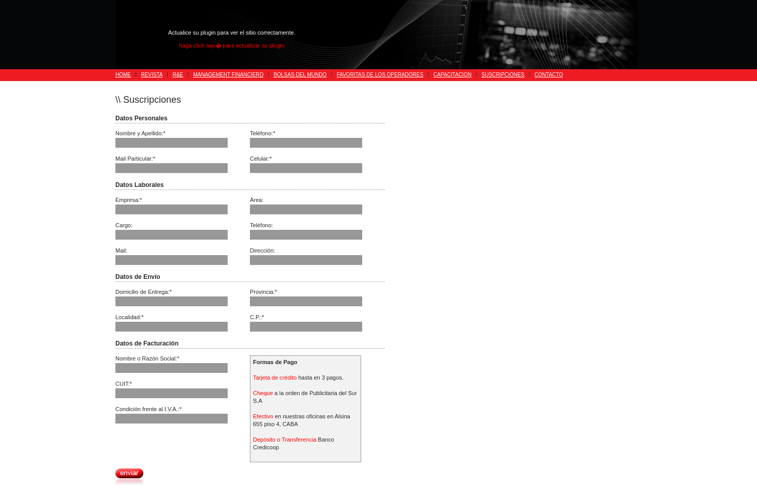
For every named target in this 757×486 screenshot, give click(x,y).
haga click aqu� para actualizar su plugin (232, 45)
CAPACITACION (453, 74)
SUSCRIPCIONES (503, 74)
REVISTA (151, 74)
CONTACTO (549, 74)
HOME (123, 74)
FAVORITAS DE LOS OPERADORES (380, 74)
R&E (177, 74)
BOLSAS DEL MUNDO (300, 74)
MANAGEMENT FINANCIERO (228, 74)
